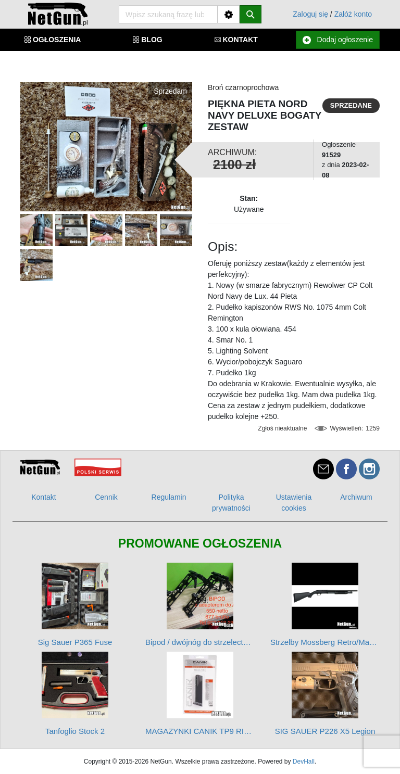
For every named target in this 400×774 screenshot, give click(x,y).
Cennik (106, 497)
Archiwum (356, 497)
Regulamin (169, 497)
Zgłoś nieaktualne (282, 428)
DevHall (304, 761)
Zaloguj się (310, 14)
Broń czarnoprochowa (243, 87)
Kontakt (43, 497)
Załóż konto (353, 14)
